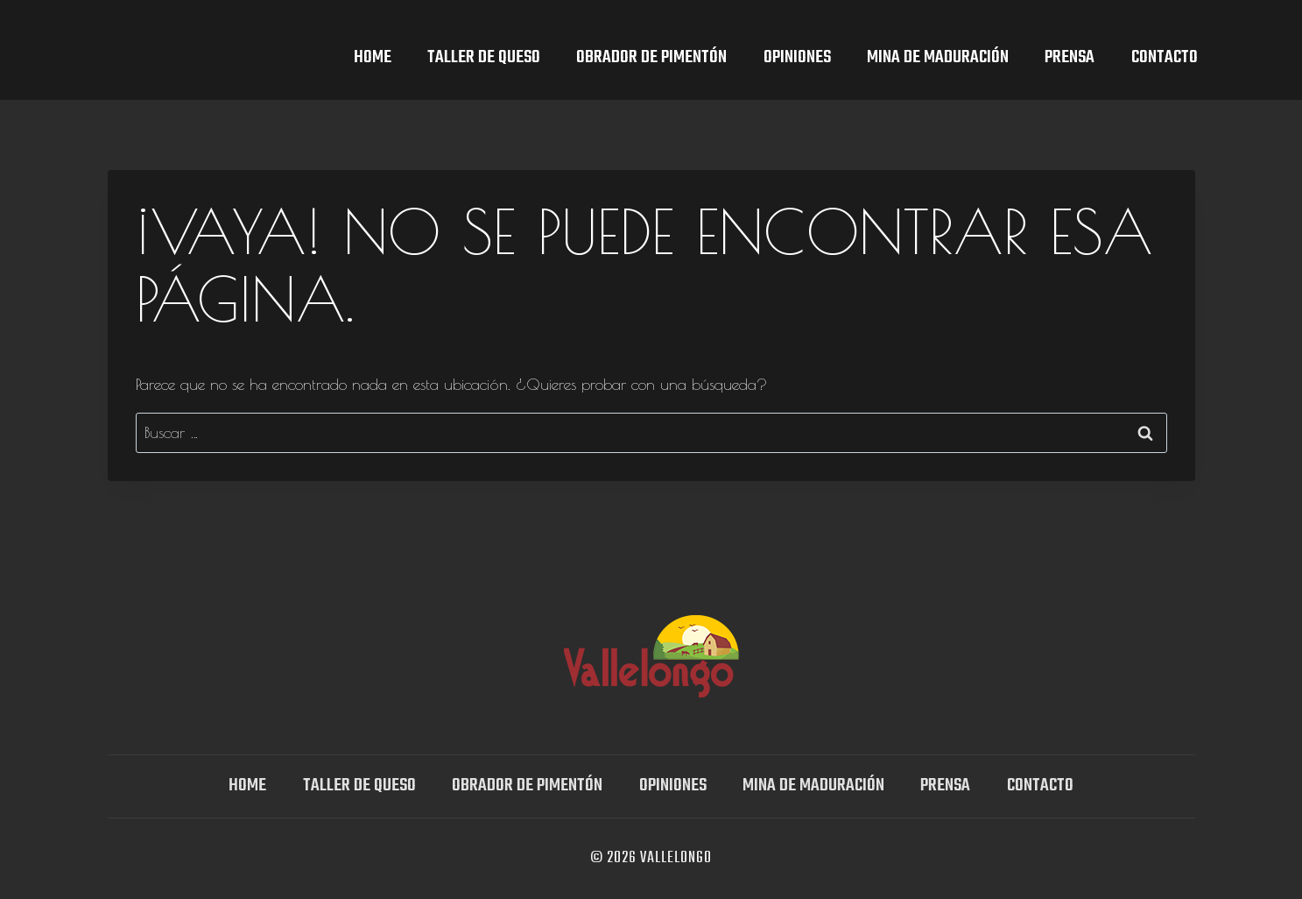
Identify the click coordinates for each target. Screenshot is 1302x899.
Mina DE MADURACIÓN (938, 57)
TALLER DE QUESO (483, 57)
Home (372, 57)
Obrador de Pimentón (651, 57)
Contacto (1164, 57)
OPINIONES (797, 57)
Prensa (1069, 57)
